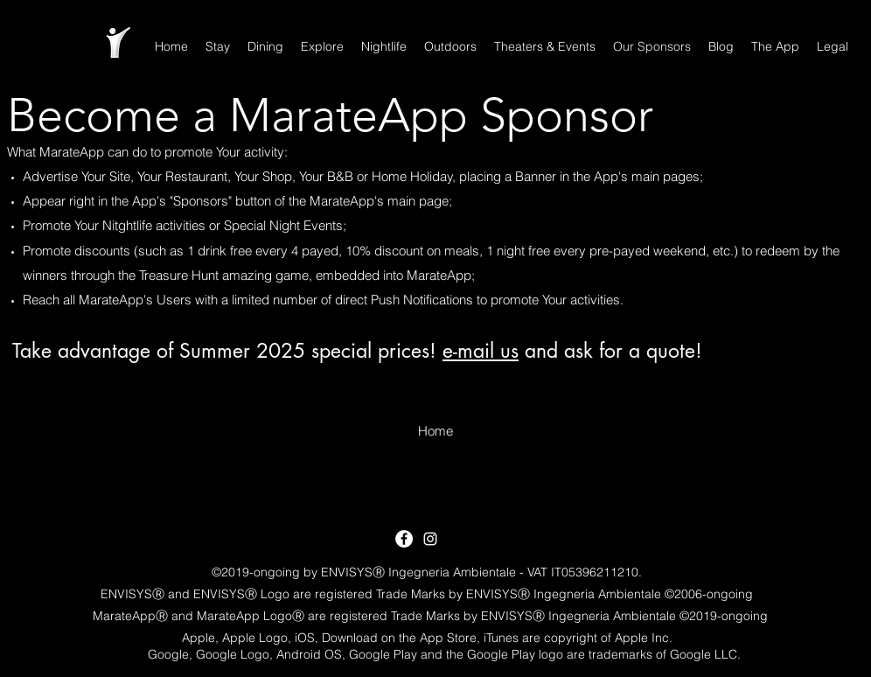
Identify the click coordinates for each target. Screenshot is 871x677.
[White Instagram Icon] (430, 539)
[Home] (435, 431)
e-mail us (480, 351)
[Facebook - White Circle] (404, 539)
